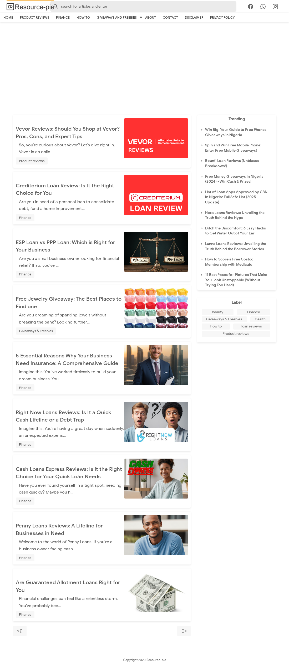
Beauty (217, 312)
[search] (286, 7)
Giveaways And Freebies (117, 17)
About (150, 17)
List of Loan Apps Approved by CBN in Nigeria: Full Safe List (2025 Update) (236, 197)
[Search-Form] (143, 6)
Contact (170, 17)
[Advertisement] (144, 70)
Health (260, 319)
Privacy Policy (222, 17)
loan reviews (251, 326)
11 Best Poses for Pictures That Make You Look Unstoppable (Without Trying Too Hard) (236, 280)
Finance (63, 17)
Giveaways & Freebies (36, 331)
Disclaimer (194, 17)
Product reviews (34, 17)
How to (83, 17)
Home (8, 17)
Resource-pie (156, 660)
